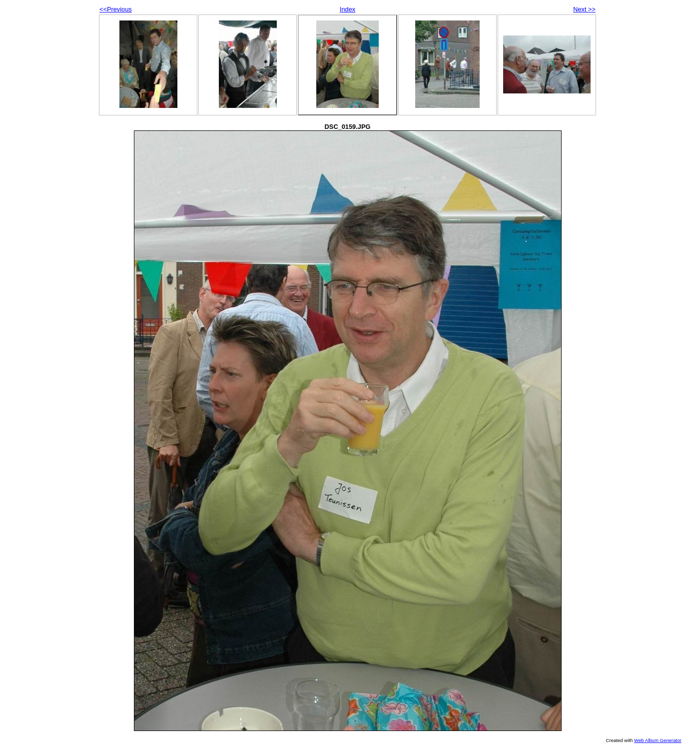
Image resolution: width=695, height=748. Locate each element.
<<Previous (115, 9)
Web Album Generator (658, 740)
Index (347, 9)
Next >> (584, 9)
